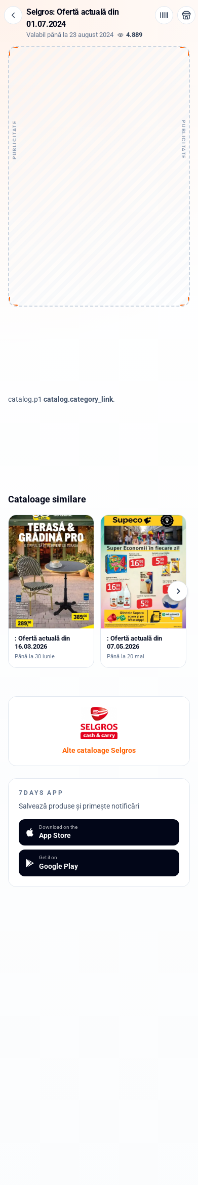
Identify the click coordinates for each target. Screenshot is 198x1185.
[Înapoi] (13, 15)
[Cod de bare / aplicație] (164, 15)
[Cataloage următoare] (178, 591)
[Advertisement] (99, 148)
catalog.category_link (78, 399)
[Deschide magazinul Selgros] (186, 15)
